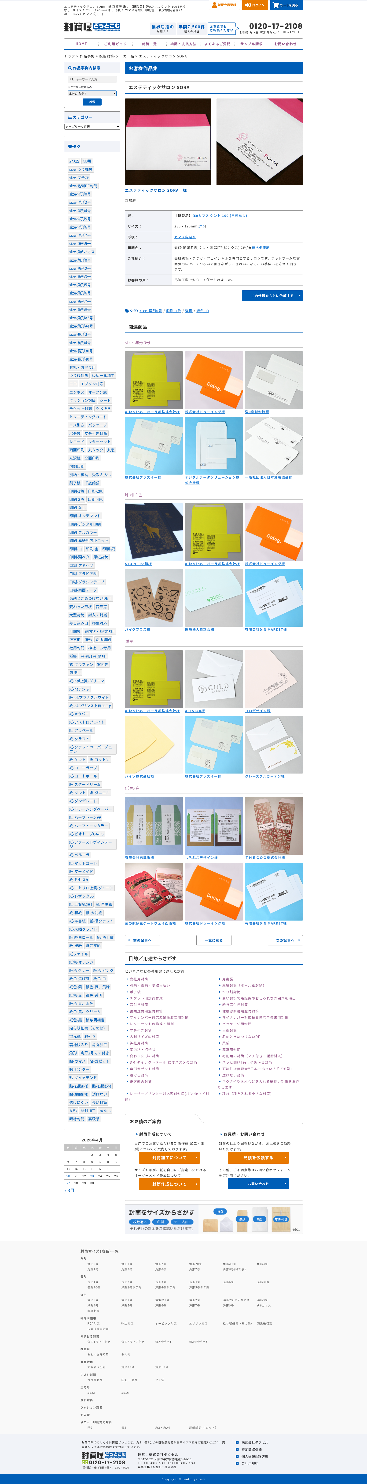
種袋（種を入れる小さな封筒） (248, 1093)
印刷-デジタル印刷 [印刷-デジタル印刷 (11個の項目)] (85, 524)
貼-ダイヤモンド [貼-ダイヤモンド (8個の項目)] (83, 1077)
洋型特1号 (162, 1300)
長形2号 (126, 1282)
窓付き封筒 (139, 1004)
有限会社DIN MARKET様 (266, 629)
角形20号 (195, 1264)
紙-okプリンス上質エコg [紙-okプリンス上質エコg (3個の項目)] (90, 705)
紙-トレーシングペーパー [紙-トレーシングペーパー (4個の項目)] (90, 809)
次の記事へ (285, 940)
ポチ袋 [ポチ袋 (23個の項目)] (75, 433)
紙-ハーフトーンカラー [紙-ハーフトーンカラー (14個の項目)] (88, 825)
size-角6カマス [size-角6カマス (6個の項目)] (82, 251)
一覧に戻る (214, 940)
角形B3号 (162, 1367)
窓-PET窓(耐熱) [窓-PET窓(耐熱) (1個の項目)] (93, 656)
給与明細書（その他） (238, 1323)
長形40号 (94, 1287)
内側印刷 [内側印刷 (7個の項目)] (76, 466)
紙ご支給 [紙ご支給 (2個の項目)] (93, 945)
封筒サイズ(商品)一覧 (100, 1251)
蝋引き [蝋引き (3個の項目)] (90, 1036)
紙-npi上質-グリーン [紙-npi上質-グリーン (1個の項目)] (86, 680)
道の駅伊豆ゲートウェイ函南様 (150, 923)
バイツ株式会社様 (139, 776)
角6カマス (264, 1305)
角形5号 (126, 1269)
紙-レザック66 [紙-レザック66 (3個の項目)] (81, 896)
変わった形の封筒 (144, 1055)
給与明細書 (88, 1318)
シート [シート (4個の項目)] (105, 400)
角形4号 (93, 1269)
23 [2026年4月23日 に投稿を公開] (92, 1176)
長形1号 (93, 1282)
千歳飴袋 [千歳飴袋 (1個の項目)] (92, 483)
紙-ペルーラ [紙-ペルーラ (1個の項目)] (79, 854)
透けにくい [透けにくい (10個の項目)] (78, 1102)
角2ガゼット (163, 1342)
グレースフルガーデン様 (265, 776)
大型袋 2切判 (97, 1367)
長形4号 (194, 1282)
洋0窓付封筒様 (257, 411)
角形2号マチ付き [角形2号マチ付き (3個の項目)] (95, 1053)
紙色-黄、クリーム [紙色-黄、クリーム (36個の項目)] (85, 1011)
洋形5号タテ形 (199, 1287)
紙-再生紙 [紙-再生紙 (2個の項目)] (104, 904)
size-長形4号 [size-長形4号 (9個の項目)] (80, 342)
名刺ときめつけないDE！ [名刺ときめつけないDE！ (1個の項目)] (90, 598)
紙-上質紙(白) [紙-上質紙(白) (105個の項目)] (80, 904)
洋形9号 (228, 1305)
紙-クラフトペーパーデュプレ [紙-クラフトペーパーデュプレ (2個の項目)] (90, 749)
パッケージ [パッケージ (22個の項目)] (97, 425)
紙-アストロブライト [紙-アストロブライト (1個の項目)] (87, 722)
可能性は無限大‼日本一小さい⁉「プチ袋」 (258, 1068)
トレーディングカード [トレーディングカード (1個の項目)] (88, 416)
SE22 (91, 1392)
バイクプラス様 (137, 629)
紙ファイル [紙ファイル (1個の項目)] (78, 954)
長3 (123, 1427)
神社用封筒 (139, 1042)
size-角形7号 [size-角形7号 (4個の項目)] (80, 301)
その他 (126, 1354)
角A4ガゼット (198, 1342)
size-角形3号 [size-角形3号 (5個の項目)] (80, 276)
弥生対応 (127, 1323)
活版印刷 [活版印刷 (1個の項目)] (103, 639)
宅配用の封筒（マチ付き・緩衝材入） (253, 1055)
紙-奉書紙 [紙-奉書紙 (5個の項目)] (77, 921)
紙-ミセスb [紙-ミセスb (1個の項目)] (78, 879)
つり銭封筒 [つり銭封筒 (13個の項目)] (78, 375)
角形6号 (160, 1269)
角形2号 (160, 1264)
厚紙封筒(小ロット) (202, 1427)
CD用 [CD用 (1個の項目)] (87, 161)
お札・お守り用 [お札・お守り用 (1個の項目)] (82, 367)
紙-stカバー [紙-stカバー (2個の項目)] (79, 714)
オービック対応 (166, 1323)
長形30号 (263, 1282)
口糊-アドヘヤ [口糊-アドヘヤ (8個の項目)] (81, 565)
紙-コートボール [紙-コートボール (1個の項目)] (83, 776)
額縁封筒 (94, 1311)
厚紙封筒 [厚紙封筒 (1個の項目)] (101, 557)
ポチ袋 (135, 991)
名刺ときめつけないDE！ (243, 1036)
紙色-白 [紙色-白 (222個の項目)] (99, 978)
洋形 (189, 310)
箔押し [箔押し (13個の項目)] (75, 672)
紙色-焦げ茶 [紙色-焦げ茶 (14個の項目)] (79, 978)
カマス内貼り (185, 236)
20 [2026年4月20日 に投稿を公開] (68, 1176)
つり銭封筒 (231, 991)
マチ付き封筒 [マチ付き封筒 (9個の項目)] (95, 433)
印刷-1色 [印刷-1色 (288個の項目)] (76, 491)
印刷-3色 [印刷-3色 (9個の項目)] (76, 499)
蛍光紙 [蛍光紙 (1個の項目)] (75, 1036)
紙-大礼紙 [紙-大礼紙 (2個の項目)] (94, 912)
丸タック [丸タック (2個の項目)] (95, 450)
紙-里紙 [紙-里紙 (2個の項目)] (75, 945)
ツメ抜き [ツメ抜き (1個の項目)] (103, 408)
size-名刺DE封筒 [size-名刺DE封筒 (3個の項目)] (83, 186)
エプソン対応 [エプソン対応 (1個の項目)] (92, 383)
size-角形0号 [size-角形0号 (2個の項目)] (80, 260)
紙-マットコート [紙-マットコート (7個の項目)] (83, 863)
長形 (84, 1276)
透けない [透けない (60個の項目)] (99, 1094)
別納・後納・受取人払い (150, 985)
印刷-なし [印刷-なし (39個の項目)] (77, 507)
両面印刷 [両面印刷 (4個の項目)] (76, 450)
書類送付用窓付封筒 (146, 1010)
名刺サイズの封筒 (144, 1036)
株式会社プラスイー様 (143, 477)
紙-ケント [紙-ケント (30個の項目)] (77, 759)
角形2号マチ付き (133, 1342)
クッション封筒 (92, 1407)
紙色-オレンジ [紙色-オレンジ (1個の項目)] (81, 962)
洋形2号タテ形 (131, 1287)
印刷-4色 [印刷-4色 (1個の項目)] (95, 499)
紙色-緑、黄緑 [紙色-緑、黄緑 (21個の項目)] (98, 986)
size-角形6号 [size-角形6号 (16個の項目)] (80, 293)
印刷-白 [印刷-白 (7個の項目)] (75, 548)
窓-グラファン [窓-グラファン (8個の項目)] (81, 664)
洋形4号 (93, 1305)
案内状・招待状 (142, 1049)
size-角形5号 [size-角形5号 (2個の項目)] (80, 284)
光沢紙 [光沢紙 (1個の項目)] (75, 458)
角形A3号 (127, 1367)
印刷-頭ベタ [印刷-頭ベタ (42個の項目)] (79, 557)
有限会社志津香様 (139, 857)
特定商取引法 (252, 1449)
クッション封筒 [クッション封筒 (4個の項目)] (82, 400)
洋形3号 (262, 1300)
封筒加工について (169, 1157)
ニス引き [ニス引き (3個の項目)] (76, 425)
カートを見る (289, 5)
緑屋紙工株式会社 (164, 1467)
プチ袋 (160, 1380)
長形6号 (228, 1282)
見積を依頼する (258, 1157)
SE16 (125, 1392)
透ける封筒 (139, 1074)
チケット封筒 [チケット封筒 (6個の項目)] (80, 408)
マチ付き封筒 (141, 1030)
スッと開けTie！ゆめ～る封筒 (247, 1062)
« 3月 (69, 1190)
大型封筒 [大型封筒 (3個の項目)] (76, 615)
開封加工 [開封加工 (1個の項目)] (88, 1110)
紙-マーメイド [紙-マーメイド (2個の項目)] (81, 871)
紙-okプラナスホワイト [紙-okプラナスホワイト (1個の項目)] (89, 697)
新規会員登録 (227, 5)
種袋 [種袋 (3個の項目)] (73, 656)
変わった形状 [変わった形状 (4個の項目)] (80, 606)
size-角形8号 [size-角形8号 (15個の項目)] (80, 309)
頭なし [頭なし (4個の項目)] (105, 1110)
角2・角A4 (162, 1427)
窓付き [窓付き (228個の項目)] (102, 664)
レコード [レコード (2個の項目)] (76, 441)
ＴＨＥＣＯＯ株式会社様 (265, 857)
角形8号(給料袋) (234, 1269)
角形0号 (93, 1264)
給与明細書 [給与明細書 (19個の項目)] (95, 1020)
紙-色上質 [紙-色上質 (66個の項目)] (105, 937)
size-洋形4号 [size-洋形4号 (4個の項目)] (80, 210)
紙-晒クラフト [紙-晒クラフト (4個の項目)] (102, 921)
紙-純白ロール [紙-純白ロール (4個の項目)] (81, 937)
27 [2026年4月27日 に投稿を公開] (68, 1183)
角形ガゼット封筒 (144, 1068)
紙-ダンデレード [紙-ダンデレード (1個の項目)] (83, 801)
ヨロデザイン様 (258, 710)
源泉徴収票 (264, 1323)
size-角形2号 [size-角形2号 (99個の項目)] (80, 268)
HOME (81, 43)
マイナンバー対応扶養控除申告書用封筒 (255, 1017)
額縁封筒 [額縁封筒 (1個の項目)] (76, 1118)
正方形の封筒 (141, 1081)
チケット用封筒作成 (146, 998)
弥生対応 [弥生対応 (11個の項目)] (99, 623)
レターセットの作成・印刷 (152, 1023)
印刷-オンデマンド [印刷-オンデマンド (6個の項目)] (85, 515)
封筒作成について (169, 1184)
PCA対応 (94, 1323)
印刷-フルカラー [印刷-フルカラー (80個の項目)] (83, 532)
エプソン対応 (198, 1323)
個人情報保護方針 (255, 1456)
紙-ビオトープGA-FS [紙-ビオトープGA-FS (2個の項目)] (86, 834)
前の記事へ (142, 940)
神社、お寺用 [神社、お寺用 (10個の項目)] (99, 647)
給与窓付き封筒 (235, 1004)
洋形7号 (194, 1305)
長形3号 (160, 1282)
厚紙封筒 (87, 1400)
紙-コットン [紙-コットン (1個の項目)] (99, 759)
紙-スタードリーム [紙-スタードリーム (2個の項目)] (85, 784)
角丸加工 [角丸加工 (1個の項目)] (99, 1044)
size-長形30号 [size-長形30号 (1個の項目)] (81, 351)
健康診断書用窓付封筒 (240, 1010)
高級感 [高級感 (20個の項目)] (93, 1118)
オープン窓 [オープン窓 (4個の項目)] (97, 392)
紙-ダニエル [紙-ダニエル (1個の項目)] (100, 792)
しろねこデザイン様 (201, 857)
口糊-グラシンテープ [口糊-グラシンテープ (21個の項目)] (86, 582)
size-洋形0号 (150, 310)
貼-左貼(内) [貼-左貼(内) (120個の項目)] (78, 1094)
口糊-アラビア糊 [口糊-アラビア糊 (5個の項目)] (83, 573)
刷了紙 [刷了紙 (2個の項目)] (75, 483)
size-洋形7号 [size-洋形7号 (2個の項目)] (80, 235)
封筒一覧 (149, 43)
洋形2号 (194, 1300)
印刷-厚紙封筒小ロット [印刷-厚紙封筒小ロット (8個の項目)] (88, 540)
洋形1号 (126, 1300)
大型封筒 (229, 1030)
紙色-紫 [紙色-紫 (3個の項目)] (75, 986)
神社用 (85, 1349)
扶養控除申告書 (98, 1329)
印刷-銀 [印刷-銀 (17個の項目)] (108, 548)
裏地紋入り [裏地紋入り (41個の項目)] (78, 1044)
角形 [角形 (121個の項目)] (73, 1053)
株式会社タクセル (255, 1442)
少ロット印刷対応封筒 (96, 1422)
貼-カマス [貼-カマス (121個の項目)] (77, 1061)
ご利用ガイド (115, 43)
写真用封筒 (231, 1049)
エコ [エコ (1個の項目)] (73, 383)
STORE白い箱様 (138, 563)
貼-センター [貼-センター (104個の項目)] (79, 1069)
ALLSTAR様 (195, 710)
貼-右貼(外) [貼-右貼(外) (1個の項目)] (101, 1086)
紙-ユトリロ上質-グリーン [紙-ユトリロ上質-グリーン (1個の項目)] (91, 888)
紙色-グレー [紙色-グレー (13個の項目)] (79, 970)
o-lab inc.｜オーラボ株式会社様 (152, 411)
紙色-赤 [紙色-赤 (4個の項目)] (75, 995)
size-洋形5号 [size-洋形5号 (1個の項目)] (80, 219)
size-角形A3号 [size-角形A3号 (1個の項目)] (81, 318)
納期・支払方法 (183, 43)
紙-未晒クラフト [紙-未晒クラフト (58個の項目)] (83, 929)
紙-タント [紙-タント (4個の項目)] (77, 792)
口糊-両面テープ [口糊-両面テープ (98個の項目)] (83, 590)
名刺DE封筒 (129, 1380)
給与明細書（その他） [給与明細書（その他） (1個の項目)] (88, 1028)
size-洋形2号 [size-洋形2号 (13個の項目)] (80, 202)
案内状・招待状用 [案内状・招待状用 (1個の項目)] (99, 631)
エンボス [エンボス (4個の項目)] (76, 392)
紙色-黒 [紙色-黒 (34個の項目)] (75, 1020)
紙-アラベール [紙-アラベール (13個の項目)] (81, 730)
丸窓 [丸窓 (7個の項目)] (111, 450)
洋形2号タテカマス (236, 1300)
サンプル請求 (251, 43)
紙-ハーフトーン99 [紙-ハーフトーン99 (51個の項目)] (85, 817)
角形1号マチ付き (99, 1342)
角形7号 (194, 1269)
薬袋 (226, 1042)
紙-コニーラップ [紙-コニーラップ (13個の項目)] (83, 767)
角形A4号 (229, 1264)
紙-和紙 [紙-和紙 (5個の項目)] (75, 912)
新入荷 (85, 1415)
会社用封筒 (139, 978)
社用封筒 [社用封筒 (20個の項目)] (76, 647)
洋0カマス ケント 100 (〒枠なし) (219, 215)
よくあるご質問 (217, 43)
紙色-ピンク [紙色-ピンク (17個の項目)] (103, 970)
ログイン (258, 5)
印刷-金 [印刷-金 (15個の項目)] (92, 548)
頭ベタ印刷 (261, 247)
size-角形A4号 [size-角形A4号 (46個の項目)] (81, 326)
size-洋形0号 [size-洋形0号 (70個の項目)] (80, 194)
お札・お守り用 (98, 1354)
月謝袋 (227, 978)
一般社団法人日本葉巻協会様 (268, 477)
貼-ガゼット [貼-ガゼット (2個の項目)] (100, 1061)
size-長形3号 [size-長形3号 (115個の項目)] (80, 334)
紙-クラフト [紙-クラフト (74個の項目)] (79, 738)
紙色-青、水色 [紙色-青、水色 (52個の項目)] (81, 1003)
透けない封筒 (233, 1074)
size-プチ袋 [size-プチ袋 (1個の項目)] (79, 177)
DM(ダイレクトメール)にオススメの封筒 (163, 1062)
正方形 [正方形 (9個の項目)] (75, 639)
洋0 (202, 226)
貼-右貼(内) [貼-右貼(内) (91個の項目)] (78, 1086)
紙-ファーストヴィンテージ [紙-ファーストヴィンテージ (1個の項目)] (90, 844)
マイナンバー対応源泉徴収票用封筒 (159, 1017)
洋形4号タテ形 (165, 1287)
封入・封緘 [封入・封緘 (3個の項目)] (97, 615)
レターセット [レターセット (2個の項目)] (99, 441)
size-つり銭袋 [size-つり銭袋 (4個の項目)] (80, 169)
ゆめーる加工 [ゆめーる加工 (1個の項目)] (103, 375)
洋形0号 (93, 1300)
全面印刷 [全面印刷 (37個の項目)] (92, 458)
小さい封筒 (88, 1374)
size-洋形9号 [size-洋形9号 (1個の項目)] (80, 243)
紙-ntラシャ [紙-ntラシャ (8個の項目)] (79, 689)
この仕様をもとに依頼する (272, 295)
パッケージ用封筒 (237, 1023)
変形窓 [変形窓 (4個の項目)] (101, 606)
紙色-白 (202, 310)
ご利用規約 (250, 1463)
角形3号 (262, 1264)
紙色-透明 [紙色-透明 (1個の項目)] (94, 995)
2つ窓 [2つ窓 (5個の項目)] (74, 161)
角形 (84, 1258)
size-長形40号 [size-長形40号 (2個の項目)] (81, 359)
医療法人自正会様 (199, 629)
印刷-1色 (173, 310)
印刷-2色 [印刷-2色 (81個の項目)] (95, 491)
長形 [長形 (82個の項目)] (73, 1110)
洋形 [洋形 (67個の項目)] (88, 639)
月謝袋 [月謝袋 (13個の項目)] (75, 631)
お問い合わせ (285, 43)
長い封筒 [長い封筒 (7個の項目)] (99, 1102)
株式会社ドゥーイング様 (205, 411)
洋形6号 (160, 1305)
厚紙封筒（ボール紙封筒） (244, 985)
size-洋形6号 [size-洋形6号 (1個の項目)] (80, 227)
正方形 (85, 1387)
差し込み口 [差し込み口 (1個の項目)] (78, 623)
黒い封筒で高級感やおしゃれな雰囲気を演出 (259, 998)
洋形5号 (126, 1305)
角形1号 (126, 1264)
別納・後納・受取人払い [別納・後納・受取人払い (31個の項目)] (90, 474)
